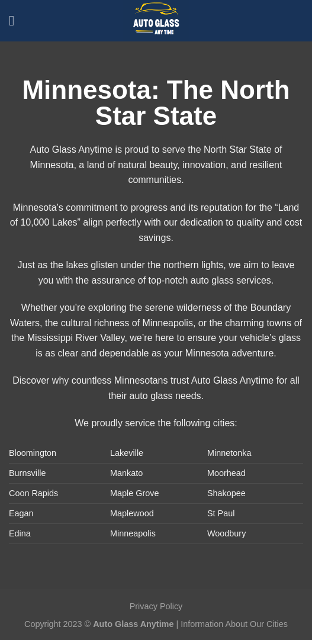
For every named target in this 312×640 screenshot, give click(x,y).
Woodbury (226, 533)
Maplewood (132, 513)
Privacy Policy (156, 606)
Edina (20, 533)
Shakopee (226, 493)
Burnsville (27, 473)
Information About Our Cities (234, 624)
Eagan (21, 513)
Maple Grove (134, 493)
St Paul (220, 513)
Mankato (126, 473)
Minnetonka (229, 453)
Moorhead (226, 473)
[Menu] (16, 20)
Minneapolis (133, 533)
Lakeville (126, 453)
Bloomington (32, 453)
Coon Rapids (33, 493)
